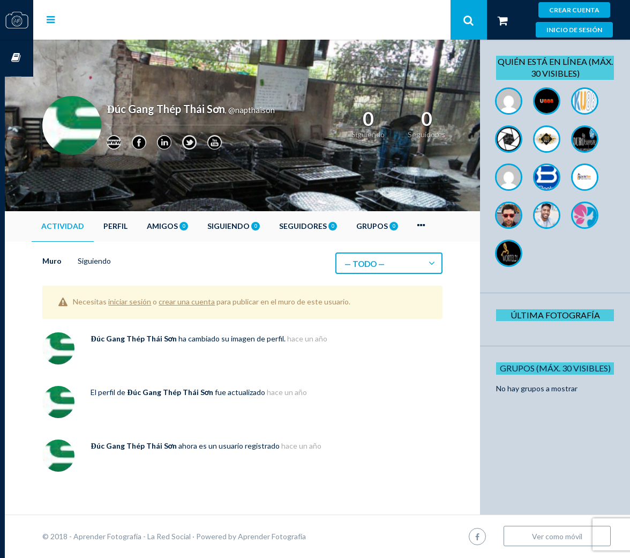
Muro (80, 260)
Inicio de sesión (574, 30)
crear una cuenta (215, 301)
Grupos (405, 225)
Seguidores (336, 225)
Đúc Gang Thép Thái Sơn (162, 338)
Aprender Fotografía (300, 536)
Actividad (91, 225)
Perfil (144, 225)
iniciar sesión (158, 301)
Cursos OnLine (16, 58)
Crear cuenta (574, 10)
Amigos (195, 225)
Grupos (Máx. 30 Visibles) (558, 444)
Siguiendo (262, 225)
